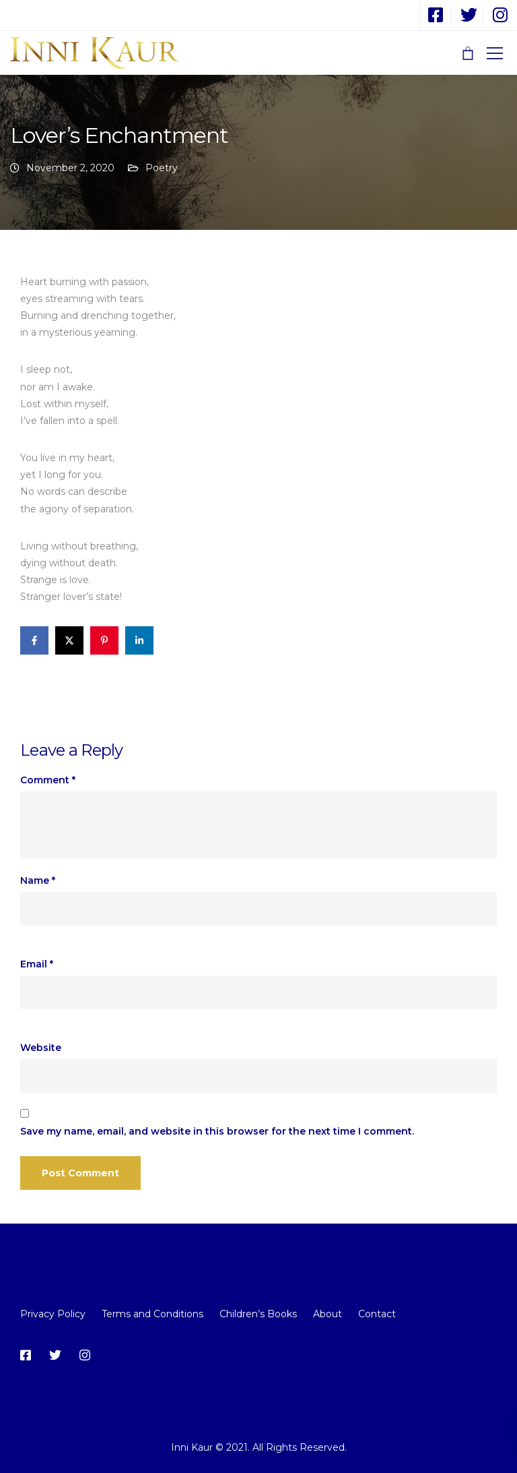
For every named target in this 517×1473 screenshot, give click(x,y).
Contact (377, 1314)
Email (36, 964)
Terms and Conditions (152, 1314)
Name (37, 880)
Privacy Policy (52, 1314)
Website (40, 1047)
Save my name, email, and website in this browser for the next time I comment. (217, 1131)
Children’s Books (258, 1314)
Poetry (161, 168)
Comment (47, 780)
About (327, 1314)
